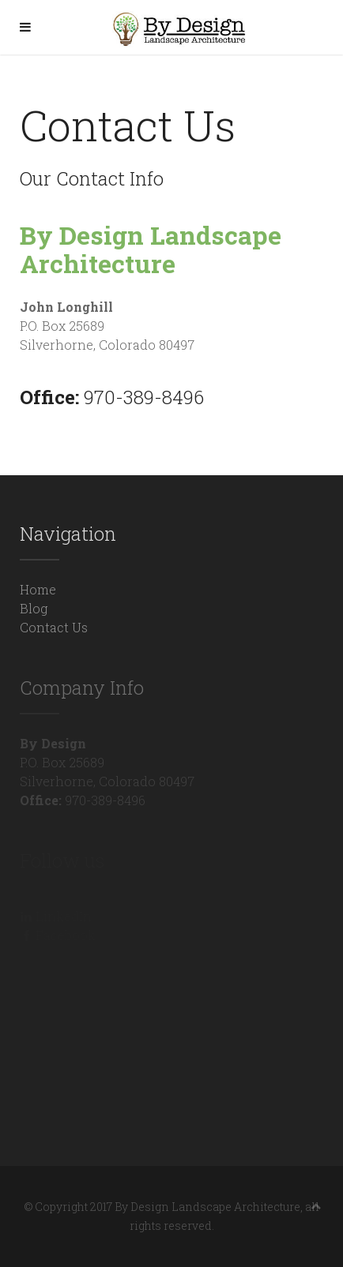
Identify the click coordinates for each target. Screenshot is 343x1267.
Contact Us (54, 627)
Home (38, 589)
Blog (33, 608)
